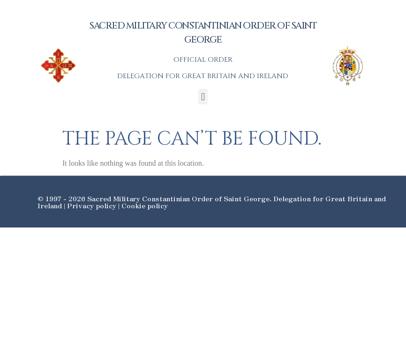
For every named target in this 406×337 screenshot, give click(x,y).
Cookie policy (144, 205)
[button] (202, 96)
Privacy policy (91, 205)
